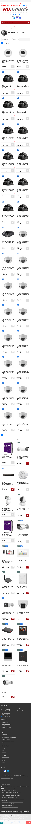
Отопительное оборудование (8, 741)
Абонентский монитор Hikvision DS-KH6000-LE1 (23, 664)
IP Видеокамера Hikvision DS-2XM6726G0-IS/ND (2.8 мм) (8, 398)
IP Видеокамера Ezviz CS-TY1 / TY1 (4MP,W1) (23, 509)
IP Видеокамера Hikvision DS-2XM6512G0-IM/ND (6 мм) (8, 112)
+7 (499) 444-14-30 (15, 15)
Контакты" (24, 5)
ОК (1, 822)
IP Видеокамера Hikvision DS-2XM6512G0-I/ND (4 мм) (23, 164)
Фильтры (15, 39)
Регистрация (19, 0)
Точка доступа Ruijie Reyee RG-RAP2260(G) (22, 587)
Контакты (4, 755)
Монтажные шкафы (6, 739)
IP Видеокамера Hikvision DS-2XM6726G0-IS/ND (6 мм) (8, 424)
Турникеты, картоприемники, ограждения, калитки (12, 793)
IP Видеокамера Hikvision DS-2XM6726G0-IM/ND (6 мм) (8, 294)
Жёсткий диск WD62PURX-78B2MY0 (7, 457)
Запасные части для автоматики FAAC (10, 807)
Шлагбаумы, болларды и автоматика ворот (11, 792)
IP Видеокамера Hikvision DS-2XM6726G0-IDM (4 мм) (8, 346)
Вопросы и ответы (6, 763)
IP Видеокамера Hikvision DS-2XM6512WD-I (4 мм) (8, 242)
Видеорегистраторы (6, 724)
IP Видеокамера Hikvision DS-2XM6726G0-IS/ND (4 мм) (23, 398)
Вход (12, 0)
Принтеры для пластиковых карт (9, 790)
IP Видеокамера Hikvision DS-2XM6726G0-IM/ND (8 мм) (23, 294)
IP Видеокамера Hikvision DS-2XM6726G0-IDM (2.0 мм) (8, 320)
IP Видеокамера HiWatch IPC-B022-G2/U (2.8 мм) (23, 535)
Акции (3, 750)
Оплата (3, 753)
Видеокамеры (5, 722)
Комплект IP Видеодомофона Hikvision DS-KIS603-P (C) (8, 561)
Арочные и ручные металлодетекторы (10, 797)
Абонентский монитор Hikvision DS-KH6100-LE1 (8, 664)
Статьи (3, 762)
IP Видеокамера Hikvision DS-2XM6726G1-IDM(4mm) (8, 61)
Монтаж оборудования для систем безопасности (12, 802)
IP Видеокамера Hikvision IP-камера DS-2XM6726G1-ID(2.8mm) (23, 61)
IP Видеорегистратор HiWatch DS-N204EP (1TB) (8, 639)
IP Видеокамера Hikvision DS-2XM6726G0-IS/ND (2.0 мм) (23, 372)
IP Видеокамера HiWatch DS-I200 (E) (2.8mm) (8, 613)
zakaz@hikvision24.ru (7, 716)
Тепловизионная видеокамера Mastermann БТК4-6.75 (7, 509)
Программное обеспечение (7, 735)
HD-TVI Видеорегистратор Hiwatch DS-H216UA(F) (7, 483)
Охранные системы (6, 729)
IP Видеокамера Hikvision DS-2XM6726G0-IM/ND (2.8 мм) (8, 268)
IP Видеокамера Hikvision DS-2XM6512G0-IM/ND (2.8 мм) (8, 86)
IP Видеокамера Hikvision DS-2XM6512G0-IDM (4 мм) (8, 138)
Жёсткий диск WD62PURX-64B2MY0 (7, 535)
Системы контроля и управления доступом (11, 795)
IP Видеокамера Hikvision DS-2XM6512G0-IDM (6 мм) (23, 138)
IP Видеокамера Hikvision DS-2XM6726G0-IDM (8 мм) (8, 372)
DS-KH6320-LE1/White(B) (23, 560)
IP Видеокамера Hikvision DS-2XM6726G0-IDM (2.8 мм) (23, 320)
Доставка (4, 752)
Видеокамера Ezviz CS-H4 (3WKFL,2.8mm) (23, 613)
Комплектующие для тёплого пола (9, 737)
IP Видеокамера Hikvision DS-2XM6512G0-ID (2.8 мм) (23, 190)
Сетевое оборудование (6, 730)
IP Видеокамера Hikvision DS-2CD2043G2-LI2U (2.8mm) (8, 691)
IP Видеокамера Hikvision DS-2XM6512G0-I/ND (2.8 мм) (8, 164)
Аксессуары (4, 734)
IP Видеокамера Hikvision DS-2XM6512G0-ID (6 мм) (23, 216)
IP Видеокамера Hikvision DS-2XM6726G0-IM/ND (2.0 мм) (23, 242)
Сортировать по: (5, 39)
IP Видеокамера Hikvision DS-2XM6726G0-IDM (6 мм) (23, 346)
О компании (4, 748)
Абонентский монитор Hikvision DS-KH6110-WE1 (23, 639)
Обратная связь (5, 757)
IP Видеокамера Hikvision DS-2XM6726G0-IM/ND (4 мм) (23, 268)
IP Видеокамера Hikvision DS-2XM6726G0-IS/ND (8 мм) (23, 424)
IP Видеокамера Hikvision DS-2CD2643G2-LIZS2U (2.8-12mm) (23, 457)
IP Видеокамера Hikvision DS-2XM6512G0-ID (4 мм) (8, 216)
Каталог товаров (7, 22)
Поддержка (4, 758)
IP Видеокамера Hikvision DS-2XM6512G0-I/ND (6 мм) (8, 190)
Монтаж (3, 742)
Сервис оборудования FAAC (8, 805)
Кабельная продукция (6, 727)
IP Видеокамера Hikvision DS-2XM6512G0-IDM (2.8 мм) (23, 112)
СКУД (3, 732)
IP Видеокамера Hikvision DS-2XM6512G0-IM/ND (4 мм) (23, 86)
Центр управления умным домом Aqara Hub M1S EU (23, 483)
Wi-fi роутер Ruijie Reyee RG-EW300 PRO (8, 587)
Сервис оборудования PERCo (8, 803)
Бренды (3, 760)
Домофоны (4, 725)
